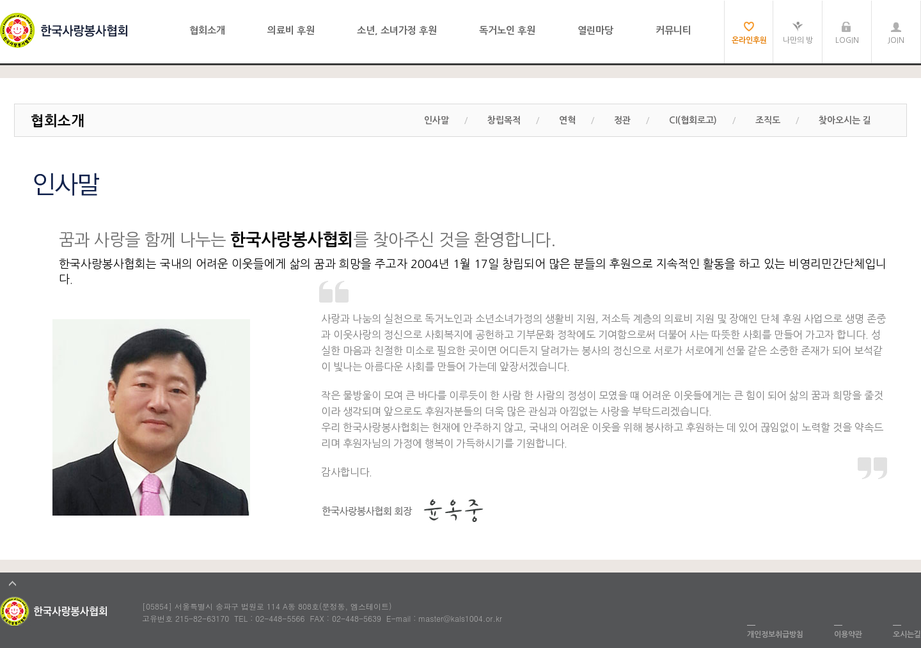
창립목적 (504, 120)
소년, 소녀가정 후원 (397, 30)
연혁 (567, 120)
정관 (622, 120)
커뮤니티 (673, 30)
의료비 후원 (291, 30)
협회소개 (207, 30)
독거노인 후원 (507, 30)
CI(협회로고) (693, 120)
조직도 (767, 120)
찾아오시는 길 (845, 120)
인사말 (436, 120)
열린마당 (595, 30)
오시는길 (907, 634)
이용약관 (848, 634)
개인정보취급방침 (775, 634)
